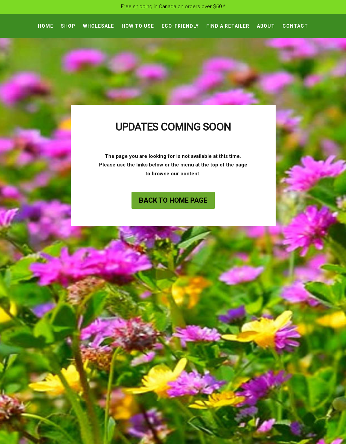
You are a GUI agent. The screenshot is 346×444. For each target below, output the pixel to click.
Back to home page (173, 200)
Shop (68, 26)
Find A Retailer (227, 26)
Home (45, 26)
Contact (295, 26)
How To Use (138, 26)
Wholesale (98, 26)
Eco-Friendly (180, 26)
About (266, 26)
